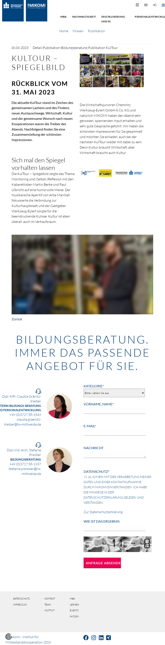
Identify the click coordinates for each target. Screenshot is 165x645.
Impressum (20, 604)
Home (63, 31)
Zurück (17, 319)
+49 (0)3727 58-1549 (25, 414)
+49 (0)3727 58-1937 (25, 464)
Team (47, 604)
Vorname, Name (99, 404)
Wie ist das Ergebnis (101, 521)
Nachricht (94, 448)
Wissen (78, 31)
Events (74, 610)
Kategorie (94, 386)
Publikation (96, 31)
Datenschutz (96, 471)
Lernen (74, 604)
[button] (8, 638)
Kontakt (49, 598)
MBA (63, 16)
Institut (49, 610)
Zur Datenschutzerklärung (103, 512)
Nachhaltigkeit (84, 16)
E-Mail (90, 426)
